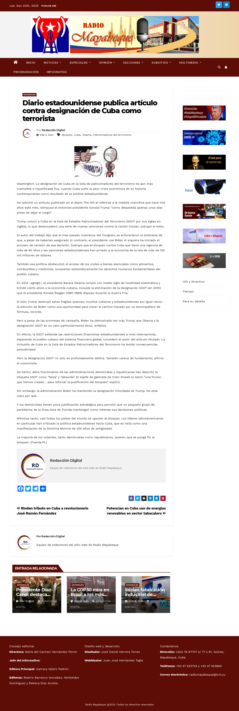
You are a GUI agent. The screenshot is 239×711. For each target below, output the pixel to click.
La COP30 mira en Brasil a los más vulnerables (90, 594)
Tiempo (188, 291)
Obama (86, 134)
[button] (219, 67)
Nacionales (29, 95)
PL (44, 442)
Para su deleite (194, 301)
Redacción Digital (53, 130)
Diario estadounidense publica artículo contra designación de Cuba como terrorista (89, 110)
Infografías (57, 72)
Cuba (77, 134)
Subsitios (161, 62)
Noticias (52, 62)
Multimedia (190, 62)
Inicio (30, 62)
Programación (25, 72)
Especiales (80, 62)
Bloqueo (67, 134)
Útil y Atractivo (194, 281)
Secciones (133, 62)
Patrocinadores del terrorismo (112, 134)
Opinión (107, 62)
